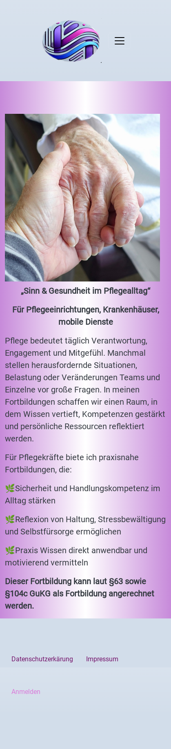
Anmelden (25, 692)
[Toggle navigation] (119, 41)
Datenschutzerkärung (42, 659)
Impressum (102, 659)
